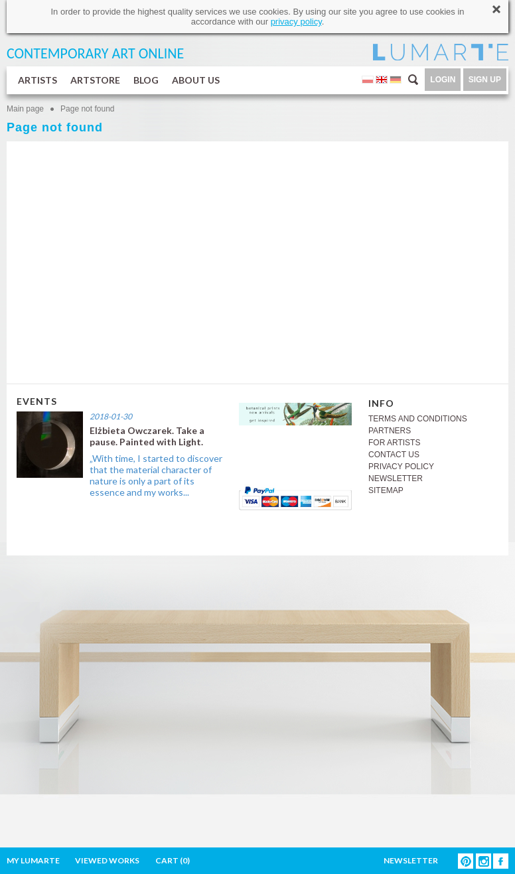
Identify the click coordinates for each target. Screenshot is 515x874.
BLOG (146, 80)
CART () (172, 860)
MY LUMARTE (33, 860)
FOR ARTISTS (394, 442)
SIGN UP (485, 79)
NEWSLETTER (395, 478)
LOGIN (442, 79)
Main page (25, 108)
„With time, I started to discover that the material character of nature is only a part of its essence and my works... (156, 475)
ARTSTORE (95, 80)
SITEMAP (386, 490)
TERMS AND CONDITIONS (417, 418)
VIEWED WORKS (107, 860)
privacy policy (296, 22)
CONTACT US (393, 454)
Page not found (87, 108)
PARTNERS (389, 430)
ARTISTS (37, 80)
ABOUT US (196, 80)
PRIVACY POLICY (401, 466)
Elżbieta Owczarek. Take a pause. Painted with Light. (147, 436)
